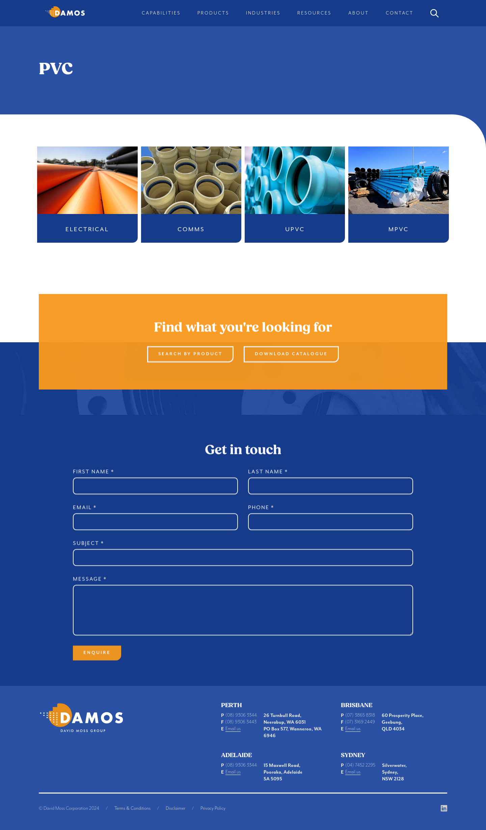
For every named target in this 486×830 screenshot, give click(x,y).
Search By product (190, 360)
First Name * (93, 478)
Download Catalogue (291, 360)
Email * (85, 513)
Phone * (261, 513)
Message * (90, 585)
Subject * (88, 549)
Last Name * (268, 478)
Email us (233, 728)
